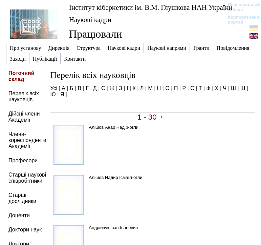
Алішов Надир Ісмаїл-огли (116, 177)
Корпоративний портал (240, 20)
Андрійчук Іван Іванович (113, 227)
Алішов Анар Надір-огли (113, 127)
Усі (54, 88)
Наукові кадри (90, 19)
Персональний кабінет (240, 7)
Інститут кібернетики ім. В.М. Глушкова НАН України (151, 7)
